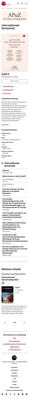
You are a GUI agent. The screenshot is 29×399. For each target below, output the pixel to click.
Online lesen (7, 93)
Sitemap (14, 373)
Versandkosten (7, 76)
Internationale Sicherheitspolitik (10, 278)
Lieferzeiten (15, 76)
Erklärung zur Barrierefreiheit (14, 390)
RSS (14, 379)
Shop (3, 8)
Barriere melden (14, 387)
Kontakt (14, 381)
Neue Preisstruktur (14, 341)
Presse (14, 384)
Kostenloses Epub (8, 86)
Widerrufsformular (14, 350)
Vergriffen (14, 81)
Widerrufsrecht (14, 347)
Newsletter (14, 376)
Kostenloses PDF (8, 90)
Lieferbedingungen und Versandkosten (14, 344)
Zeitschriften (9, 8)
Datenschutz (14, 370)
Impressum (14, 367)
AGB (14, 338)
